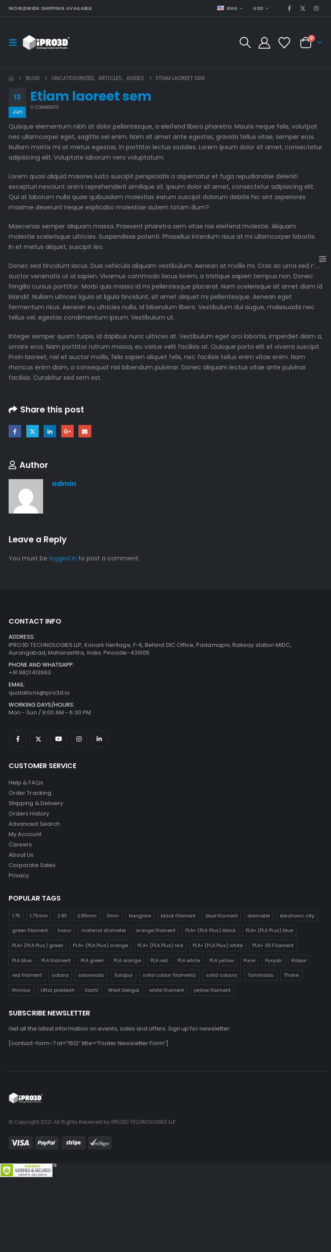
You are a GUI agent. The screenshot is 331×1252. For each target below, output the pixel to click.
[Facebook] (289, 8)
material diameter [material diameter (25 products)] (103, 930)
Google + (67, 431)
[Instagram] (316, 8)
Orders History (29, 813)
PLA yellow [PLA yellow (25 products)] (221, 960)
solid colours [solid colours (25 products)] (222, 975)
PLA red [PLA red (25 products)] (159, 960)
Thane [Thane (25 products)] (291, 975)
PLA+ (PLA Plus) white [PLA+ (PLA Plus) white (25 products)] (218, 945)
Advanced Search (34, 824)
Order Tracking (30, 793)
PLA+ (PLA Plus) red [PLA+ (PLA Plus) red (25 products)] (160, 945)
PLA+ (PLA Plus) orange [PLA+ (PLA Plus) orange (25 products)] (100, 945)
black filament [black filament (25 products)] (178, 915)
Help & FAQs (26, 782)
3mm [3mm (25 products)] (112, 915)
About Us (21, 855)
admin (64, 484)
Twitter (32, 431)
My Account (25, 834)
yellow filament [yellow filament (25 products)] (212, 990)
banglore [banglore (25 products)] (140, 915)
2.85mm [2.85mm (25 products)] (87, 915)
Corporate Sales (32, 865)
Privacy (19, 875)
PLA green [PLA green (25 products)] (92, 960)
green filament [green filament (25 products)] (30, 930)
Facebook (15, 431)
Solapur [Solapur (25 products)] (123, 975)
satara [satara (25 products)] (60, 975)
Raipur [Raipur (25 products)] (299, 960)
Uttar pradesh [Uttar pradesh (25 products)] (58, 990)
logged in (63, 558)
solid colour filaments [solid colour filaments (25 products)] (169, 975)
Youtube (58, 739)
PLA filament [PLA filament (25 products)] (56, 960)
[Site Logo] (46, 42)
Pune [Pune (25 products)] (249, 960)
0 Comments (44, 107)
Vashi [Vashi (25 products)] (91, 990)
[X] (303, 8)
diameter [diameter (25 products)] (258, 915)
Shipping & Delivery (36, 803)
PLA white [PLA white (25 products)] (189, 960)
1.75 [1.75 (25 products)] (16, 915)
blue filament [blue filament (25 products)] (222, 915)
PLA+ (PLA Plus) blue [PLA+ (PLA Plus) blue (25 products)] (269, 930)
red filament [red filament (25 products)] (27, 975)
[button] (15, 42)
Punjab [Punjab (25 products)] (273, 960)
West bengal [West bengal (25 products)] (124, 990)
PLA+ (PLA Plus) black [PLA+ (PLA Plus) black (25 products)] (210, 930)
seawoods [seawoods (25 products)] (91, 975)
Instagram (78, 739)
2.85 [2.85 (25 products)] (62, 915)
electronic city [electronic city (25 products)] (297, 915)
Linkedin (99, 739)
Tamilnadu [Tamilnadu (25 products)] (260, 975)
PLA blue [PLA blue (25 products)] (22, 960)
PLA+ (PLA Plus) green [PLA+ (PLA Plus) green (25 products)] (37, 945)
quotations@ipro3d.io (39, 693)
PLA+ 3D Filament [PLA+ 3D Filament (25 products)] (273, 945)
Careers (20, 844)
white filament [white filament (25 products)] (166, 990)
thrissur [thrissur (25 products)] (21, 990)
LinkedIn (50, 431)
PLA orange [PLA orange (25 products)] (127, 960)
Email (84, 431)
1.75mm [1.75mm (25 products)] (38, 915)
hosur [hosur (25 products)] (65, 930)
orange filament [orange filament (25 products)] (155, 930)
